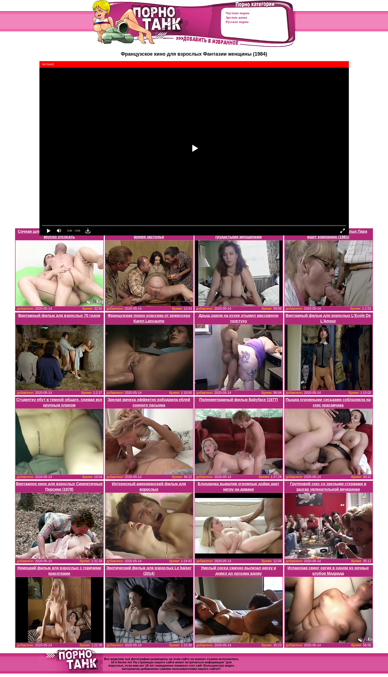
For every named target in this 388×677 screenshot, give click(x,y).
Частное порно (237, 13)
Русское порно (237, 22)
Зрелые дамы (236, 17)
